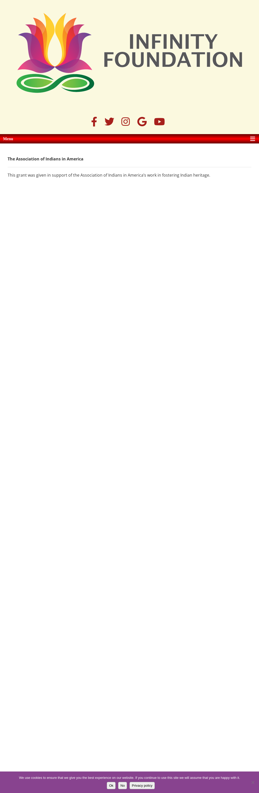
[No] (252, 782)
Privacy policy (142, 785)
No (122, 785)
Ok (111, 785)
